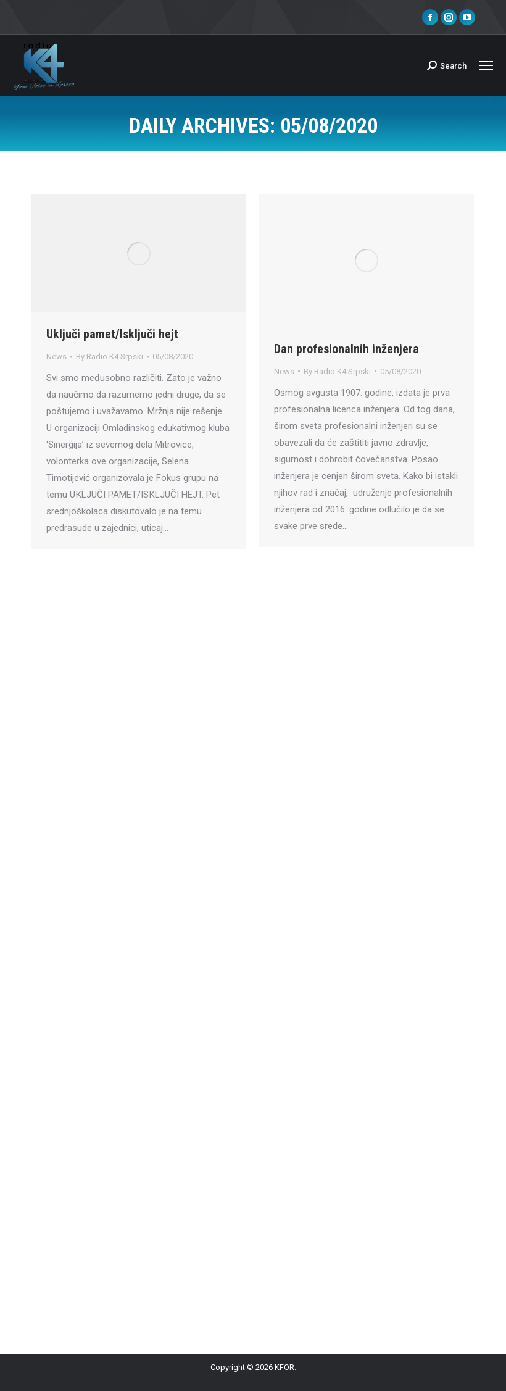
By (109, 356)
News (56, 356)
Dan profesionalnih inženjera (346, 348)
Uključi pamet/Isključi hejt (112, 334)
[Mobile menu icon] (486, 65)
